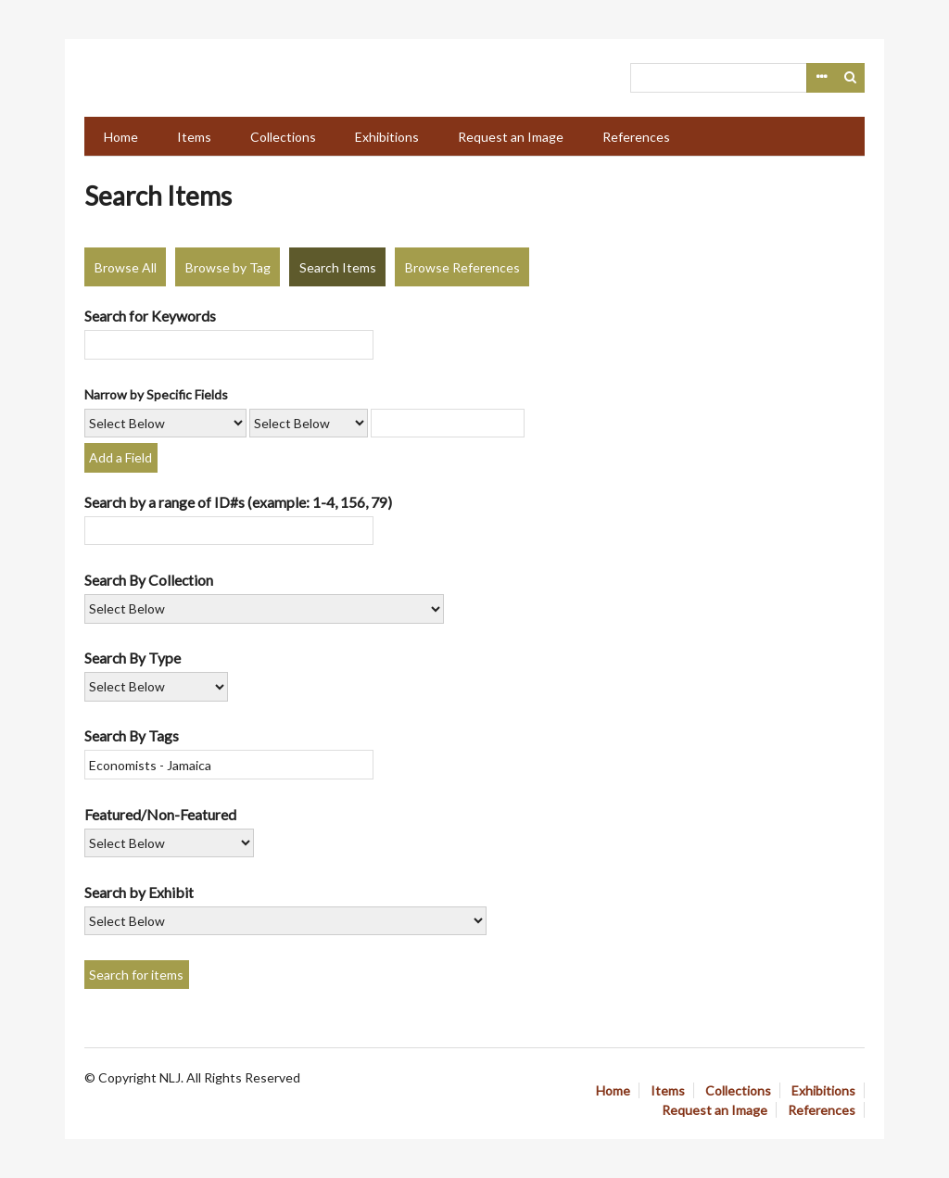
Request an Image (510, 137)
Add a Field (120, 457)
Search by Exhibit (139, 892)
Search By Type (132, 657)
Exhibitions (387, 137)
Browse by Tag (228, 267)
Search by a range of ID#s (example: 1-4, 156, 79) (238, 502)
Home (121, 137)
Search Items (337, 267)
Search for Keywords (150, 315)
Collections (283, 137)
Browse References (462, 267)
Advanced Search (821, 78)
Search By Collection (148, 580)
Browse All (126, 267)
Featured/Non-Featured (160, 814)
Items (194, 137)
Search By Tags (131, 735)
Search (851, 78)
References (636, 137)
